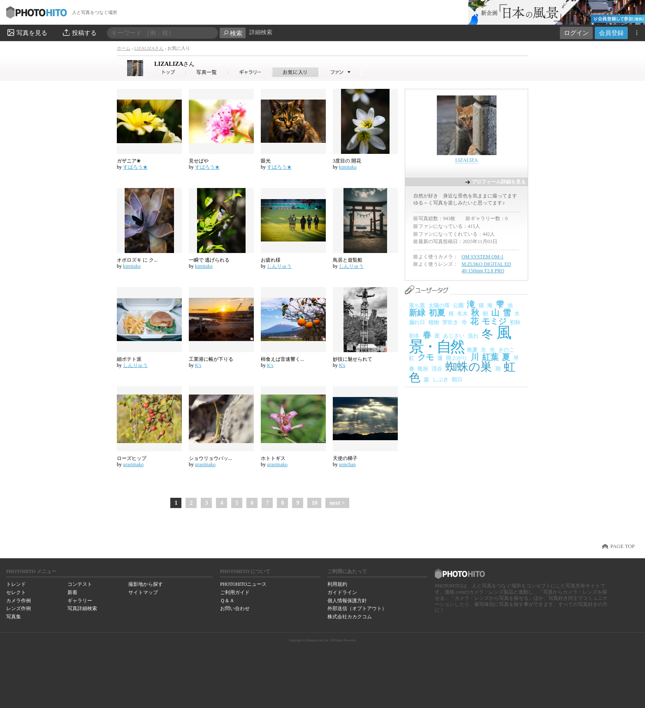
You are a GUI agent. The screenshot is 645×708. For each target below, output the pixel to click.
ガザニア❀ (129, 161)
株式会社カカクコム (349, 616)
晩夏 (472, 350)
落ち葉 (417, 305)
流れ (473, 336)
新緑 (417, 312)
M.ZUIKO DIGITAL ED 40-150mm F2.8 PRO (486, 267)
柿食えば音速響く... (282, 359)
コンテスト (79, 584)
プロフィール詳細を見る (498, 182)
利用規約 (337, 584)
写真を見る (26, 32)
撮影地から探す (145, 584)
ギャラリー (79, 600)
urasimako (133, 464)
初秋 (515, 322)
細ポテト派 (129, 359)
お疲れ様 (271, 260)
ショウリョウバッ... (210, 458)
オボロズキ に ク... (137, 260)
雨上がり (456, 358)
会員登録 (611, 32)
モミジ (494, 321)
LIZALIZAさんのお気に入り (295, 72)
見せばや (199, 161)
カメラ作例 (18, 600)
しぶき (440, 379)
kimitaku (348, 167)
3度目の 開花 (347, 161)
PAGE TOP (622, 546)
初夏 (437, 312)
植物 (433, 322)
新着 (72, 592)
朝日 (457, 379)
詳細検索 (260, 32)
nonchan (347, 464)
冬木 (462, 314)
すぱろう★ (135, 167)
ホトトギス (273, 458)
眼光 (266, 161)
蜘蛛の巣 (468, 366)
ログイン (576, 32)
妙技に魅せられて (352, 359)
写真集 (13, 616)
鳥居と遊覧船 (347, 260)
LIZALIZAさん (149, 48)
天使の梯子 (345, 458)
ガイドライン (342, 592)
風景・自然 (459, 339)
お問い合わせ (235, 608)
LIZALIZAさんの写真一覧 (207, 72)
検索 (232, 33)
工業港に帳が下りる (211, 359)
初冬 (414, 336)
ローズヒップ (131, 458)
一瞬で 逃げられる (209, 260)
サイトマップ (143, 592)
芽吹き (450, 322)
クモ (426, 357)
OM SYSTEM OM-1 (482, 257)
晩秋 (423, 369)
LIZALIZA (174, 63)
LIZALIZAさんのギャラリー (251, 72)
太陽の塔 (439, 305)
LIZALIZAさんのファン (340, 72)
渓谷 (437, 369)
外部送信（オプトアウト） (357, 608)
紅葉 (490, 357)
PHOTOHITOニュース (243, 584)
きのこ (506, 350)
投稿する (79, 32)
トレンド (16, 584)
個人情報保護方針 (347, 600)
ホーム (123, 48)
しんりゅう (279, 266)
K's (198, 365)
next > (337, 503)
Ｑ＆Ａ (227, 600)
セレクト (16, 592)
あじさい (453, 336)
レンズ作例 (18, 608)
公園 (458, 305)
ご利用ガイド (235, 592)
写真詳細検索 (82, 608)
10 (314, 503)
